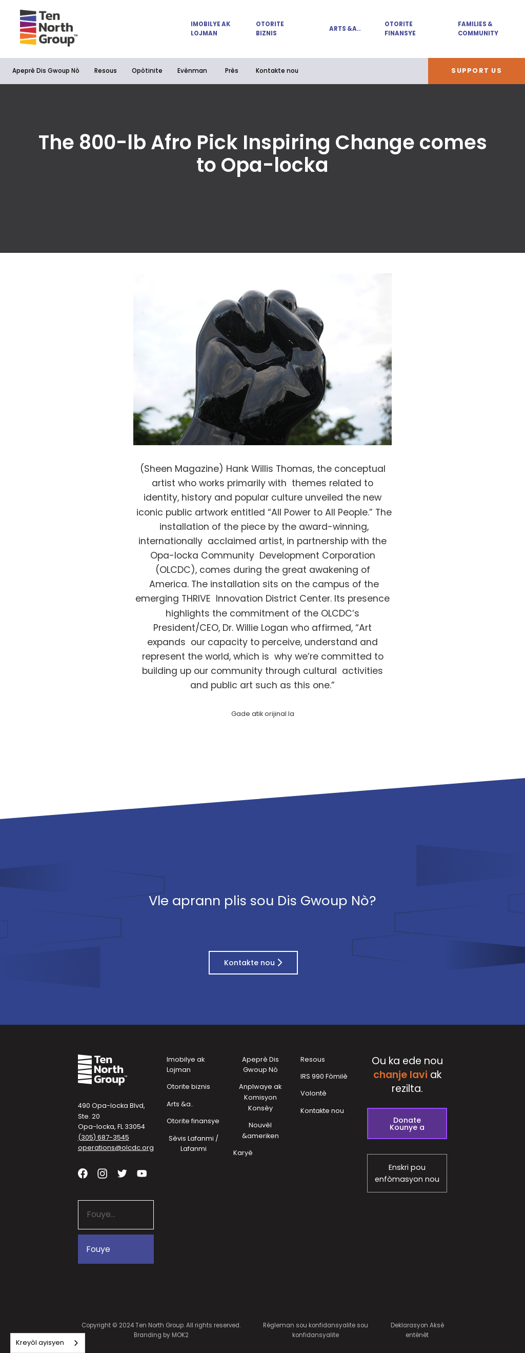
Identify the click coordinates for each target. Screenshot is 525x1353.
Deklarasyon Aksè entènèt (417, 1330)
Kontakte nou (277, 71)
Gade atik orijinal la (262, 713)
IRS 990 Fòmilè (324, 1076)
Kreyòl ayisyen (40, 1342)
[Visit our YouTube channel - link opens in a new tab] (142, 1173)
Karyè (243, 1152)
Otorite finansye (400, 29)
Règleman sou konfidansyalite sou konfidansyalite (315, 1330)
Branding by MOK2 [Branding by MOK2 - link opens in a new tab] (161, 1335)
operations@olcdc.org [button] (116, 1147)
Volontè (313, 1093)
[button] (205, 28)
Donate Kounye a (407, 1123)
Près (231, 71)
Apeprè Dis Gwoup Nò (45, 71)
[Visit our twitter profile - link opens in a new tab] (122, 1173)
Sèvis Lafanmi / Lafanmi (193, 1143)
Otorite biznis (270, 29)
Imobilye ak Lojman (210, 29)
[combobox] (47, 1343)
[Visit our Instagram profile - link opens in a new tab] (102, 1173)
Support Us (476, 70)
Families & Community (478, 29)
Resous (105, 71)
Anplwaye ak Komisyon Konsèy (260, 1097)
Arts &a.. (345, 29)
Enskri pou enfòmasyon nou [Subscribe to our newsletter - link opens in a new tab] (407, 1173)
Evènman (192, 71)
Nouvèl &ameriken (260, 1130)
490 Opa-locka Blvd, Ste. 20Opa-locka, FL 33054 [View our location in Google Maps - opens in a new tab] (111, 1116)
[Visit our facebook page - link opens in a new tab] (83, 1173)
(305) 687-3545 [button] (103, 1137)
